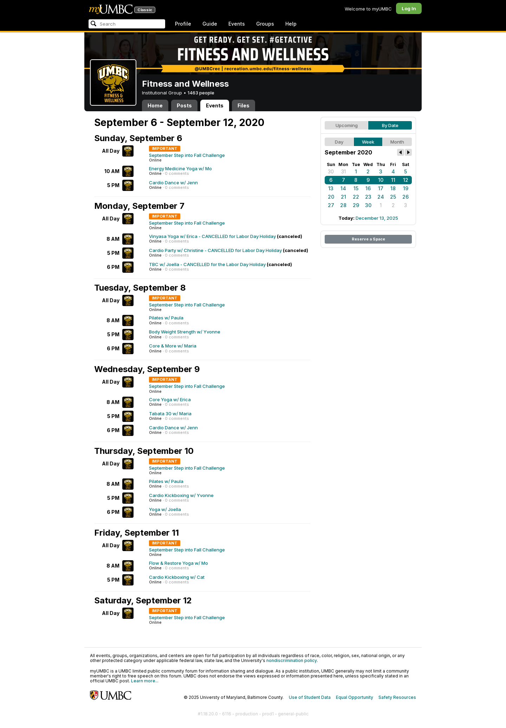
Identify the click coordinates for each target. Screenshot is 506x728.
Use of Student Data (310, 697)
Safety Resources (397, 697)
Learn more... (144, 680)
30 (331, 171)
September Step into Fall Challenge (187, 155)
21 (343, 197)
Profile (183, 24)
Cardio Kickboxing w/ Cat (177, 577)
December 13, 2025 (377, 218)
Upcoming (347, 125)
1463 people (201, 92)
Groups (265, 24)
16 (368, 188)
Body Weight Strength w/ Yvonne (184, 332)
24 (380, 197)
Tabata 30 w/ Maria (170, 413)
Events (236, 24)
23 (368, 197)
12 (405, 180)
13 (330, 188)
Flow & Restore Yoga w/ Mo (178, 563)
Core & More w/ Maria (172, 346)
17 (380, 188)
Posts (184, 105)
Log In (409, 8)
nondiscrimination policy (291, 660)
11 (393, 180)
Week (368, 142)
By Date (390, 125)
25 (393, 197)
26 (405, 197)
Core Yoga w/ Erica (170, 399)
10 (380, 180)
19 (405, 188)
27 (331, 205)
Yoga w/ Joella (165, 509)
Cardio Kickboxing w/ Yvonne (181, 495)
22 (356, 197)
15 (355, 188)
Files (243, 105)
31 (343, 171)
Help (291, 24)
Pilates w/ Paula (166, 317)
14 (343, 188)
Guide (209, 24)
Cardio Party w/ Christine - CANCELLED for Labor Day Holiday (215, 250)
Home (155, 105)
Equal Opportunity (354, 697)
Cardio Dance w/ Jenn (173, 182)
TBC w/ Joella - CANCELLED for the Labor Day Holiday (207, 264)
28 (343, 205)
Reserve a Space (368, 239)
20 (331, 197)
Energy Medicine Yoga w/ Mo (180, 168)
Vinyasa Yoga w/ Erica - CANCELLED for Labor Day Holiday (212, 236)
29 (356, 205)
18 (393, 188)
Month (397, 142)
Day (339, 142)
